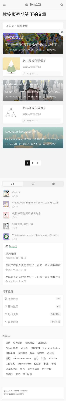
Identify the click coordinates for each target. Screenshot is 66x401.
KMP (18, 374)
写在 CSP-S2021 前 (22, 224)
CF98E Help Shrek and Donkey (23, 84)
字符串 (40, 353)
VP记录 (24, 348)
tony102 (13, 49)
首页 (9, 25)
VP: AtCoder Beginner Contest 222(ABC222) (35, 202)
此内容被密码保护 (34, 61)
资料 (53, 363)
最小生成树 (33, 368)
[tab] (12, 183)
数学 (32, 353)
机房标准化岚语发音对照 (26, 213)
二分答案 (10, 363)
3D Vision (53, 358)
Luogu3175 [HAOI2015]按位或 (23, 131)
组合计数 (46, 368)
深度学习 (35, 348)
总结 (8, 342)
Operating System (51, 348)
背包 (22, 368)
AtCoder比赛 (12, 348)
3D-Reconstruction (22, 358)
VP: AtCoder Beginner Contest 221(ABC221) (35, 235)
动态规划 (29, 342)
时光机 (13, 246)
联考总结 (17, 342)
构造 (46, 363)
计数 (43, 358)
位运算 (37, 363)
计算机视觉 (11, 368)
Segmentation (24, 363)
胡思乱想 (42, 342)
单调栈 (9, 374)
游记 (8, 358)
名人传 (16, 192)
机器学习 (10, 353)
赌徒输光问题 (14, 37)
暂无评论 (51, 49)
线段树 (50, 353)
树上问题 (27, 374)
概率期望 (22, 353)
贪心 (36, 358)
